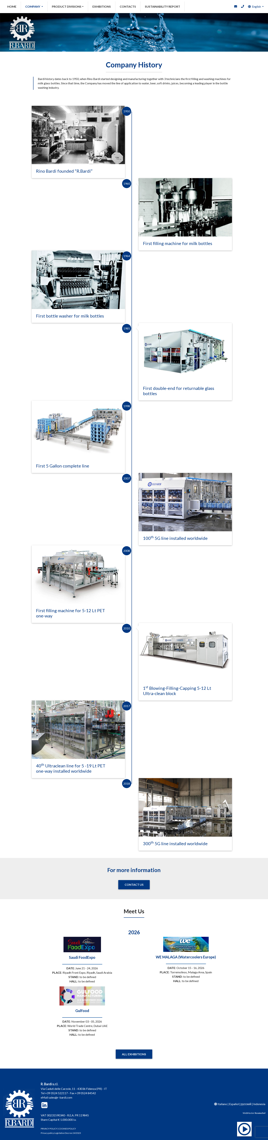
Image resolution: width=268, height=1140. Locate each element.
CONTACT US (134, 881)
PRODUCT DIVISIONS (66, 6)
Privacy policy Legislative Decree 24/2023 (61, 1129)
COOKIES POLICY (67, 1125)
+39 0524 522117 (56, 1089)
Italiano (222, 1100)
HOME (14, 6)
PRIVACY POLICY (49, 1125)
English (254, 6)
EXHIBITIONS (101, 6)
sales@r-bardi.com (60, 1093)
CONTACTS (128, 6)
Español (234, 1100)
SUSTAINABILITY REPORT (162, 6)
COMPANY (33, 6)
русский (246, 1100)
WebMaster (254, 1109)
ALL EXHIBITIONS (134, 1050)
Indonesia (259, 1100)
